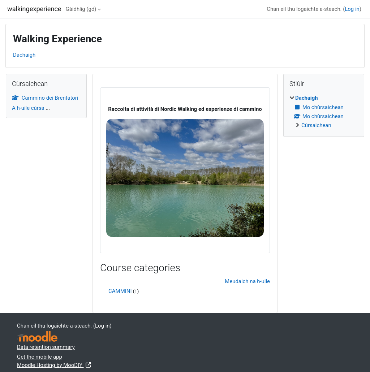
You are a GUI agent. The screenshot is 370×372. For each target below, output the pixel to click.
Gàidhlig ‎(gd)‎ (81, 9)
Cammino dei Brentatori (45, 98)
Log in (352, 9)
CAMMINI (120, 291)
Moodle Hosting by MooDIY (54, 365)
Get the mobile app (39, 357)
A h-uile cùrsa (28, 108)
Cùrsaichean (316, 125)
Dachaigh (24, 55)
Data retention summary (46, 347)
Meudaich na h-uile (247, 281)
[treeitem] (323, 112)
